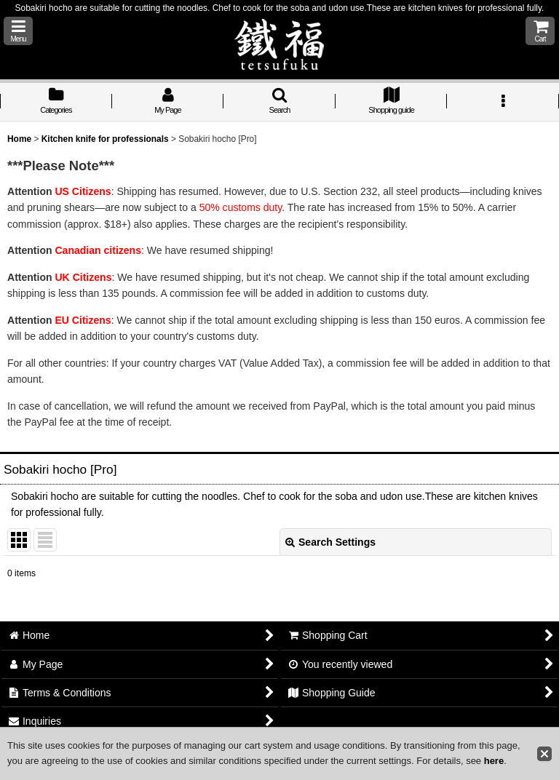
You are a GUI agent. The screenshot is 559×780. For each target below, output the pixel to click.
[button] (18, 31)
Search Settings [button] (330, 542)
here (494, 760)
